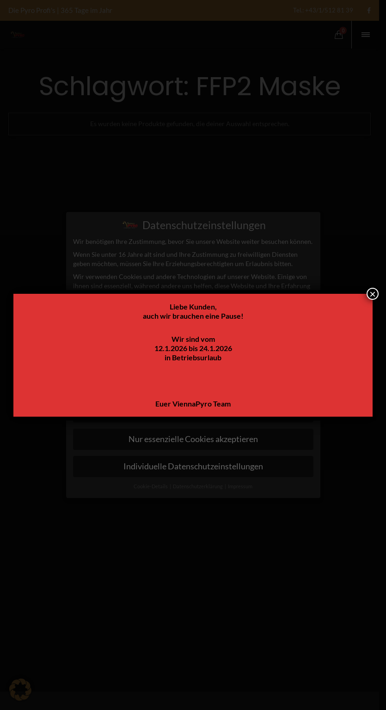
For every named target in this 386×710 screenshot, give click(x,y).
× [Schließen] (372, 294)
